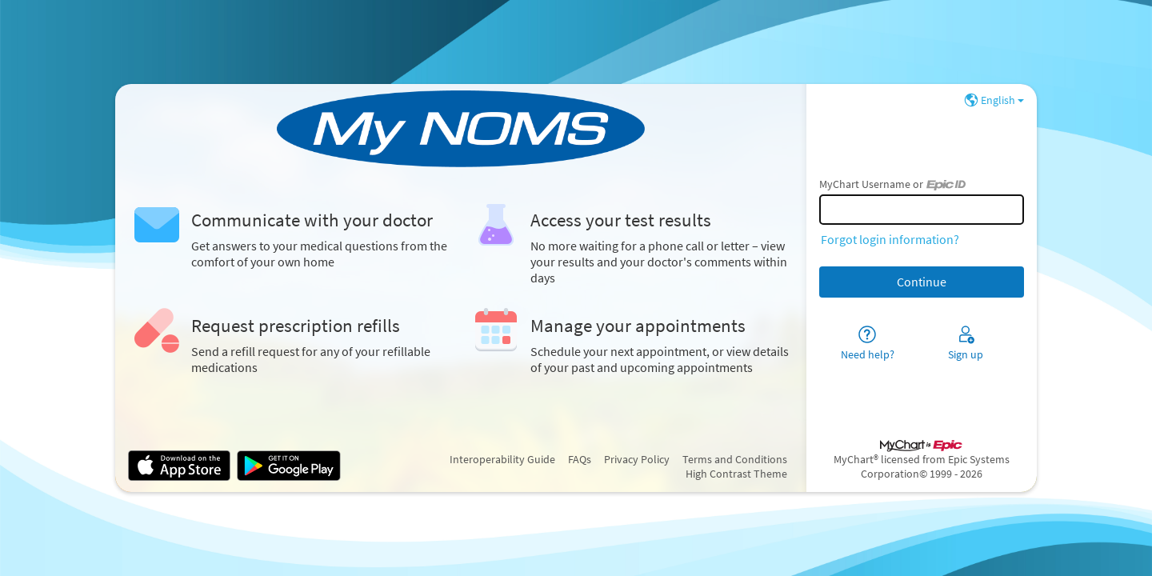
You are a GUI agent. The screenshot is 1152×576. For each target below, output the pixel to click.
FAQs (579, 459)
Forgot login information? (890, 239)
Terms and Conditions (734, 459)
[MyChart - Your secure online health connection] (461, 128)
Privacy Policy (637, 459)
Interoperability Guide (502, 459)
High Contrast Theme (736, 473)
